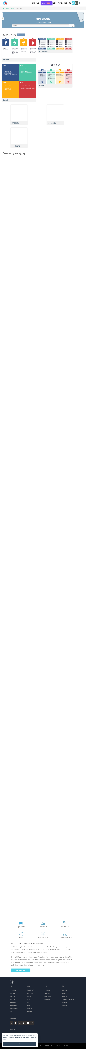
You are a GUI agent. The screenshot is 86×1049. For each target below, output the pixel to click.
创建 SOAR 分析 (21, 970)
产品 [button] (34, 3)
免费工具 (29, 1008)
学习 (28, 999)
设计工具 (12, 999)
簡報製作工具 (13, 1005)
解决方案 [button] (60, 3)
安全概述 (64, 1002)
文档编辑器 (13, 1002)
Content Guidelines (68, 999)
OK (20, 1043)
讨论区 (29, 996)
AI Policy (64, 993)
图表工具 (12, 996)
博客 (28, 1002)
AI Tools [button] (47, 3)
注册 (73, 3)
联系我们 (47, 999)
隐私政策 (64, 996)
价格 (70, 3)
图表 (7, 8)
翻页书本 (12, 993)
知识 (28, 1005)
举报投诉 (64, 1005)
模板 (12, 8)
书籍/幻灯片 (30, 990)
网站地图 (29, 1012)
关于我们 (47, 990)
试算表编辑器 (13, 1008)
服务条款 (64, 990)
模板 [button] (66, 3)
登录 (76, 3)
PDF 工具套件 (14, 990)
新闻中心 (47, 993)
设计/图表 (30, 993)
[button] (38, 3)
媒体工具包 (47, 996)
